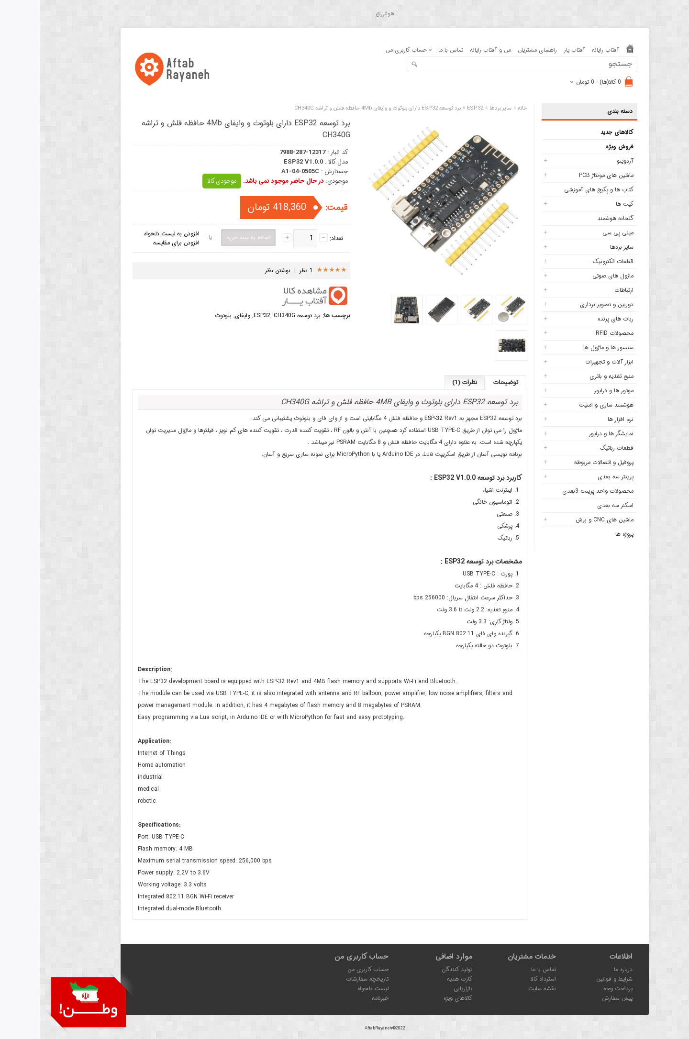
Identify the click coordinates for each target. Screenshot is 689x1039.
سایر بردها (581, 247)
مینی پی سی (577, 232)
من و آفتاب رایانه (450, 50)
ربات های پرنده (575, 318)
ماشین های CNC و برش (564, 519)
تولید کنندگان (416, 969)
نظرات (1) (424, 382)
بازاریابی (422, 988)
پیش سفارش (577, 998)
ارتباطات (583, 290)
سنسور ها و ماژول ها (568, 347)
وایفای (202, 315)
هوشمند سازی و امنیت (566, 404)
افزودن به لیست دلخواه (131, 233)
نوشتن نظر (237, 270)
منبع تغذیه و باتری (571, 376)
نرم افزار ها (580, 419)
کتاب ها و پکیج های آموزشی (558, 189)
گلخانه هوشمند (575, 218)
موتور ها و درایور (573, 390)
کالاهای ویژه (417, 998)
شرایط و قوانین (574, 979)
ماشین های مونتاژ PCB (566, 175)
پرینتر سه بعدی (575, 476)
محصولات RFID (574, 333)
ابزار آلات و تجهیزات (569, 361)
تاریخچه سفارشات (327, 979)
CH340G (244, 315)
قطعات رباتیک (576, 448)
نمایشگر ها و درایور (570, 433)
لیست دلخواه (332, 988)
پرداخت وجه (577, 988)
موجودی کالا (181, 181)
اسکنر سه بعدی (575, 505)
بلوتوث (183, 315)
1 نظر (266, 270)
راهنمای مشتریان (497, 50)
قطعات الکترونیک (573, 261)
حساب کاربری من (327, 969)
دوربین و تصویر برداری (566, 304)
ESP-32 (393, 418)
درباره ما (583, 969)
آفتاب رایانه (565, 50)
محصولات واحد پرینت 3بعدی (557, 491)
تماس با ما (410, 50)
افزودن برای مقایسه (136, 242)
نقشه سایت (502, 988)
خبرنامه (340, 998)
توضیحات (465, 382)
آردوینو (585, 161)
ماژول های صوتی (572, 275)
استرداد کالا (503, 979)
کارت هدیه (419, 979)
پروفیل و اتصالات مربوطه (563, 462)
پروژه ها (584, 534)
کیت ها (584, 204)
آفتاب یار (534, 50)
